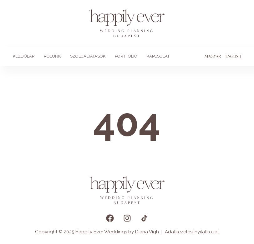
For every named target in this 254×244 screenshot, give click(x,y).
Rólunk (52, 56)
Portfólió (126, 56)
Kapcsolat (158, 56)
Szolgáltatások (87, 56)
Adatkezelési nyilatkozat (192, 232)
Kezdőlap (23, 56)
